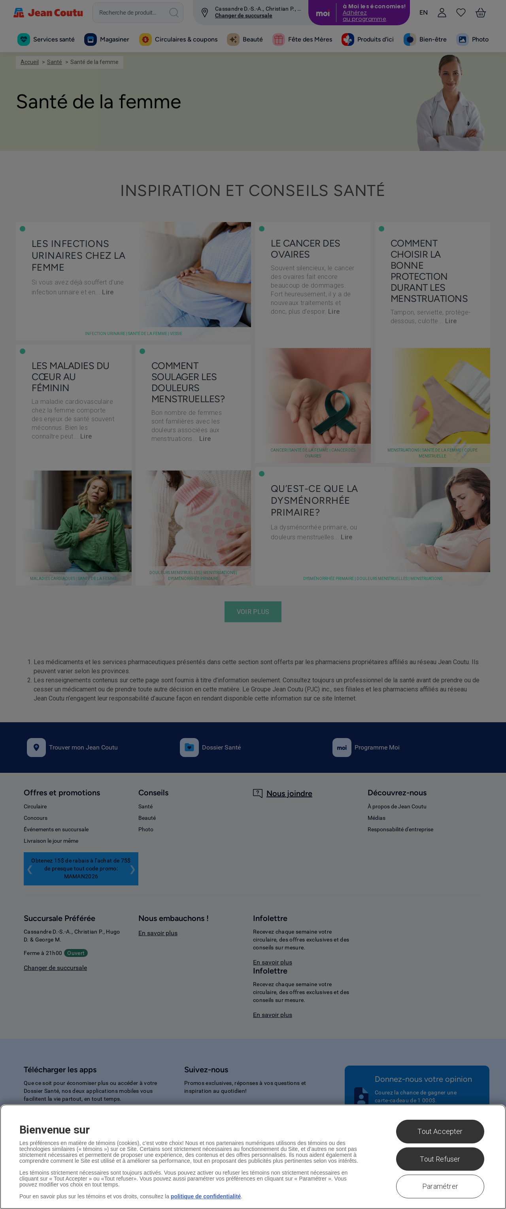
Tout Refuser (440, 1159)
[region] (253, 1156)
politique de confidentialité (206, 1196)
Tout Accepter (440, 1131)
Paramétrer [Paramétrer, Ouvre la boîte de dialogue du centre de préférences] (440, 1186)
